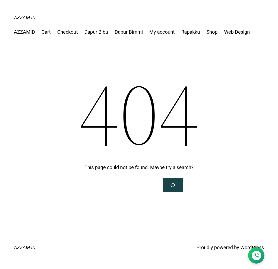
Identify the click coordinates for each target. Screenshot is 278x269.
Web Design (237, 32)
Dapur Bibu (96, 32)
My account (162, 32)
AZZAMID (24, 32)
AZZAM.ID (25, 17)
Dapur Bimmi (129, 32)
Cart (46, 32)
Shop (211, 32)
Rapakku (190, 32)
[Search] (173, 185)
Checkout (67, 32)
